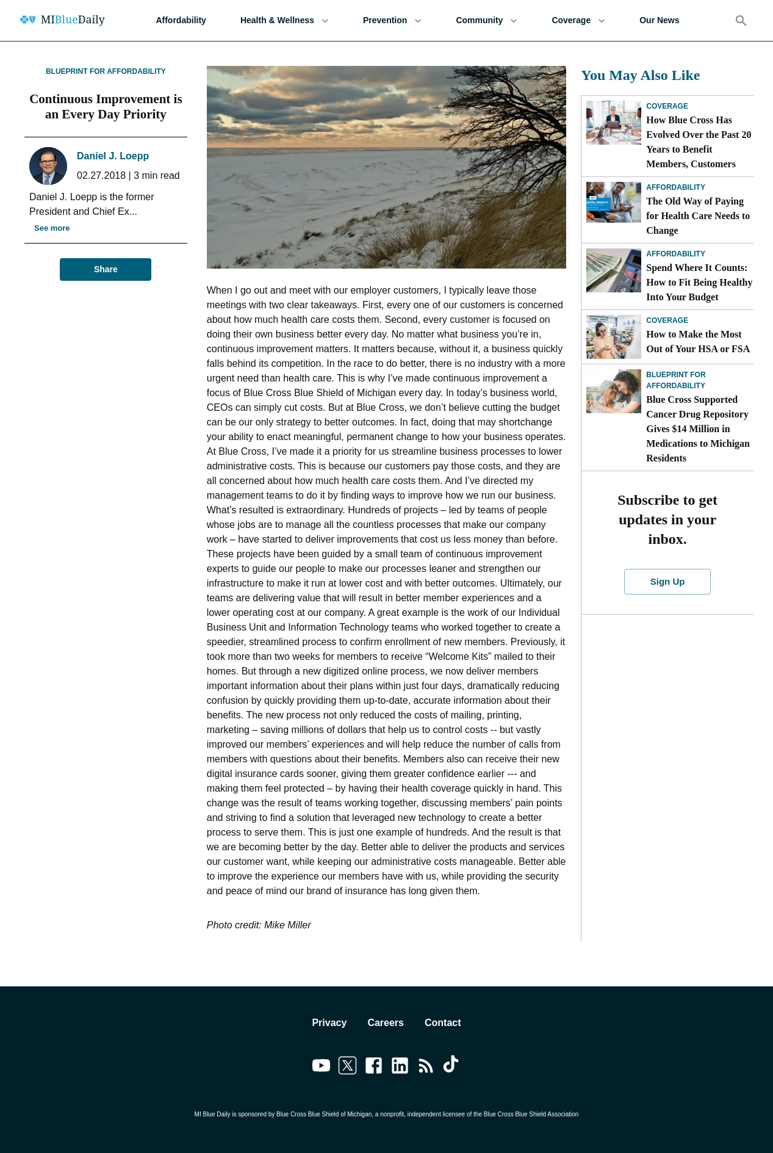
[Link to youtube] (321, 1067)
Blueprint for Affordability (106, 71)
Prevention (392, 20)
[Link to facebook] (373, 1067)
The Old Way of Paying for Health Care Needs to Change (698, 216)
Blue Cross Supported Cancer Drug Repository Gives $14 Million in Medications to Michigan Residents (698, 428)
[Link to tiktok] (452, 1067)
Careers (385, 1022)
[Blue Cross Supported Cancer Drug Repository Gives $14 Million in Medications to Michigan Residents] (613, 391)
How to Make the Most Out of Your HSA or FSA (698, 341)
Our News (659, 20)
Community (486, 20)
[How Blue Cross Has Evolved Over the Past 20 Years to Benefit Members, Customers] (613, 123)
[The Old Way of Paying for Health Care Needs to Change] (613, 204)
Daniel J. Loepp (113, 156)
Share (105, 269)
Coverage (578, 20)
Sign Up (667, 581)
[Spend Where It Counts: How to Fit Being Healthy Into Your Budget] (613, 270)
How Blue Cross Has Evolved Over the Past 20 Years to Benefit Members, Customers (698, 142)
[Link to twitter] (347, 1067)
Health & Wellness (284, 20)
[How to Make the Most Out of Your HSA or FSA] (613, 337)
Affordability (180, 20)
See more (52, 228)
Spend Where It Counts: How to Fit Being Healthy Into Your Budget (699, 282)
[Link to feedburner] (426, 1067)
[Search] (741, 21)
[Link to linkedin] (400, 1067)
